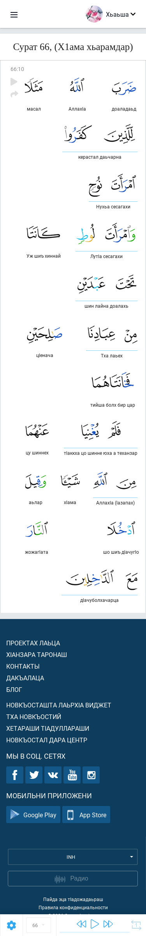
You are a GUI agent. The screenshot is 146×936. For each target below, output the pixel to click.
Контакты (23, 666)
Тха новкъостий (33, 716)
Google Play (33, 815)
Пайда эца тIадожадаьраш (73, 899)
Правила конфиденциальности (73, 907)
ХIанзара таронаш (36, 654)
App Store (86, 815)
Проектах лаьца (33, 643)
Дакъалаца (25, 678)
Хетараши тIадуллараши (47, 728)
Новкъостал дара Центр (46, 740)
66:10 (17, 69)
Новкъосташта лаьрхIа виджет (58, 705)
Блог (14, 689)
